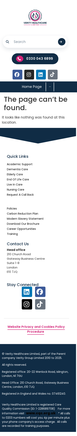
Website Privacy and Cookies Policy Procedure (36, 329)
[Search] (34, 41)
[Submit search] (61, 41)
